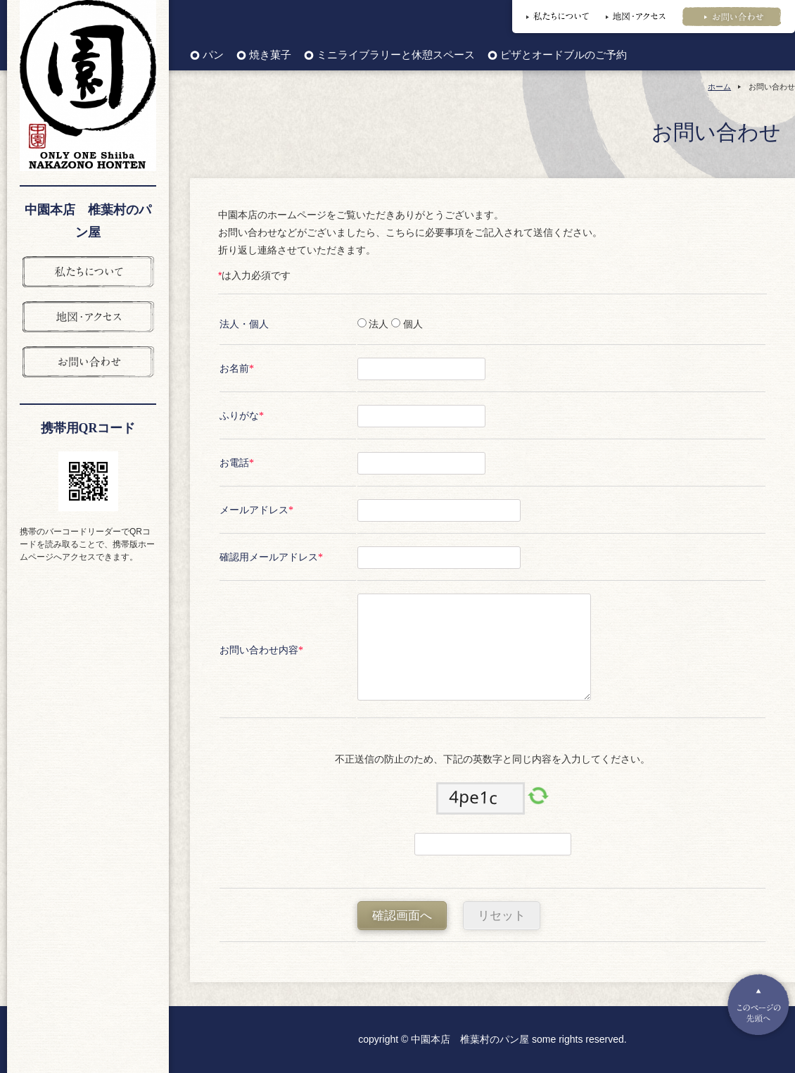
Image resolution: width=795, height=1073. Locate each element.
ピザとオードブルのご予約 (563, 55)
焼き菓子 (270, 55)
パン (213, 55)
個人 (411, 324)
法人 (378, 324)
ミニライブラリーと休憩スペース (396, 55)
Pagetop (758, 1005)
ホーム (719, 86)
